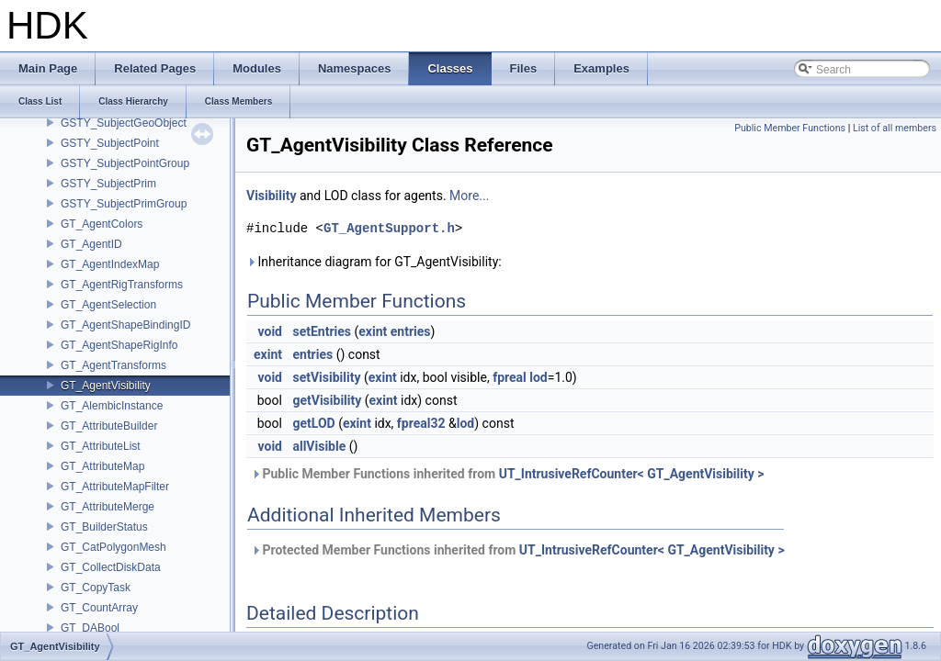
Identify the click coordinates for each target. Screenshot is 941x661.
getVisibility (326, 400)
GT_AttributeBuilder (109, 426)
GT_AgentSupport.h (389, 228)
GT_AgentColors (101, 224)
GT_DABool (90, 628)
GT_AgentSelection (108, 304)
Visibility (271, 195)
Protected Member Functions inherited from (518, 550)
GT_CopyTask (95, 587)
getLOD (313, 423)
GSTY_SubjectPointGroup (125, 163)
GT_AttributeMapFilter (115, 486)
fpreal (510, 377)
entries (411, 331)
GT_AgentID (91, 244)
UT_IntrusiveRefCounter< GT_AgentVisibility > (632, 473)
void (270, 331)
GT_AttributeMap (102, 466)
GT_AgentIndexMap (110, 264)
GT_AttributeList (101, 446)
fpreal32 (421, 423)
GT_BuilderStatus (104, 527)
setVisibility (326, 377)
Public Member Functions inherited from (507, 473)
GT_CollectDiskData (111, 567)
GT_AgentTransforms (113, 365)
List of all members (894, 128)
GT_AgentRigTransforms (122, 284)
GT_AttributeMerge (107, 506)
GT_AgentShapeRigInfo (119, 345)
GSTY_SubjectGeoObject (124, 123)
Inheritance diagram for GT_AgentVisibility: (374, 261)
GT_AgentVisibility (106, 385)
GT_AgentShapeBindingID (125, 325)
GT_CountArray (99, 607)
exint (372, 331)
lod (538, 377)
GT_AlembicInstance (112, 405)
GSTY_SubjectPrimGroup (124, 203)
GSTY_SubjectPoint (110, 143)
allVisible (319, 446)
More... (469, 195)
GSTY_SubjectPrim (108, 183)
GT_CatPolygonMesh (113, 547)
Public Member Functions (789, 128)
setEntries (321, 331)
